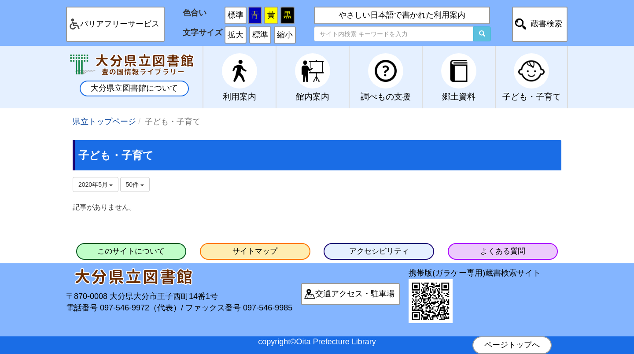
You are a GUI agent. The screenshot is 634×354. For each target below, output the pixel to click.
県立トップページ (104, 121)
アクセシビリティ (379, 251)
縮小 (285, 34)
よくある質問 (502, 251)
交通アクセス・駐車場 (354, 293)
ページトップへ (512, 344)
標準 (235, 15)
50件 (135, 184)
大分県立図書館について (134, 88)
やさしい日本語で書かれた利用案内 (402, 15)
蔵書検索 (546, 23)
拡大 (235, 34)
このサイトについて (131, 251)
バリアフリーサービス (119, 23)
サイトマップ (254, 251)
